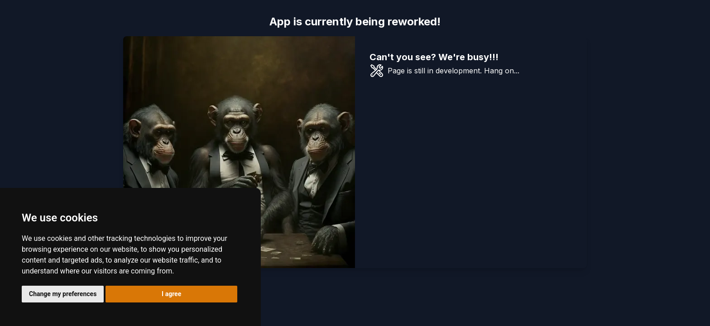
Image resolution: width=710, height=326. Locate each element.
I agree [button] (171, 293)
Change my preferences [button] (62, 293)
